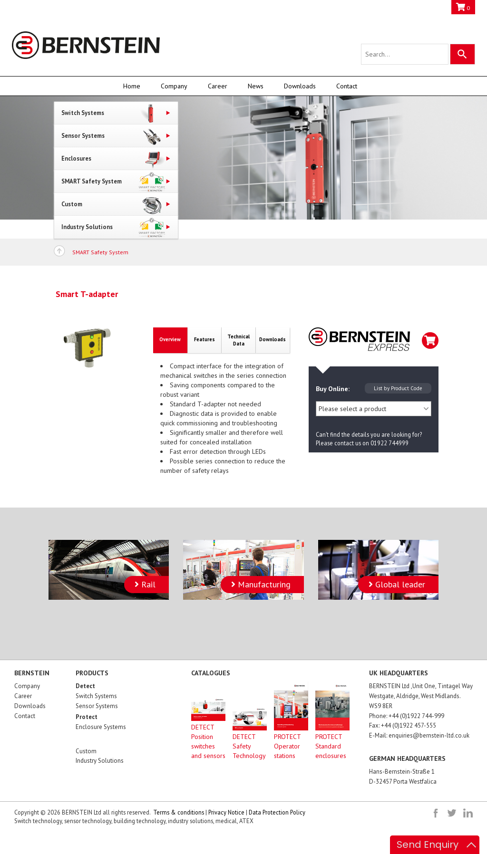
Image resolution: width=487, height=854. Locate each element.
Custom (86, 751)
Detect (85, 686)
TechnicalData (238, 340)
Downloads (300, 86)
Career (217, 86)
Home (131, 86)
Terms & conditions (178, 812)
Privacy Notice (226, 812)
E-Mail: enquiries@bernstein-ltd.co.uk (419, 735)
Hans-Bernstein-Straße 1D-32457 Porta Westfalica (403, 777)
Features (204, 339)
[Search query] (404, 54)
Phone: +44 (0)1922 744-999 (406, 716)
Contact (346, 86)
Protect (86, 717)
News (255, 86)
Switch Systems (96, 696)
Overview (170, 339)
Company (174, 86)
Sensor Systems (97, 706)
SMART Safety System (100, 252)
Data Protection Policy (277, 812)
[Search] (462, 54)
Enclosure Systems (101, 727)
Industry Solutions (100, 761)
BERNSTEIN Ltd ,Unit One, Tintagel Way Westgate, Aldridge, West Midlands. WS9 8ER (421, 696)
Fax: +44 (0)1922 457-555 (402, 725)
